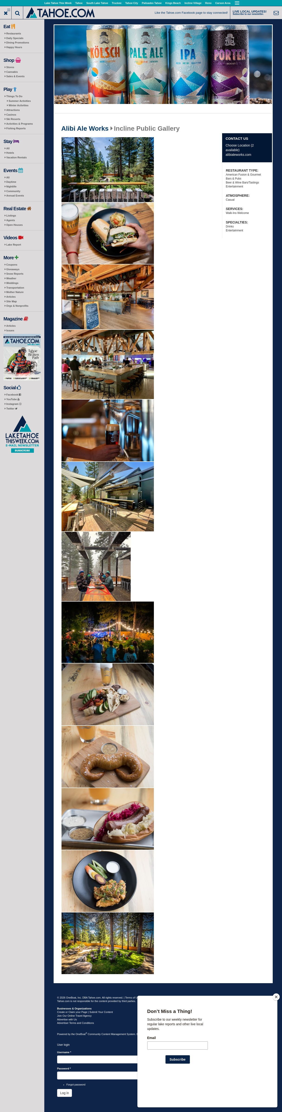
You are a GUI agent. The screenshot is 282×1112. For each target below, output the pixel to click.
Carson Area (222, 3)
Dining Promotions (17, 42)
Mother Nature (15, 292)
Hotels (10, 152)
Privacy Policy (150, 997)
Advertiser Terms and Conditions (75, 1023)
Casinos (11, 114)
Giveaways (12, 269)
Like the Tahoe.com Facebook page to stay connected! (191, 12)
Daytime (11, 181)
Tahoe (79, 3)
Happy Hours (14, 47)
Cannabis (12, 71)
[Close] (276, 1026)
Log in (64, 1093)
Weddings (12, 283)
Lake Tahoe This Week (57, 3)
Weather (11, 278)
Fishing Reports (16, 128)
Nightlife (11, 186)
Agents (10, 220)
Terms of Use (132, 997)
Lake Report (13, 244)
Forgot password (75, 1084)
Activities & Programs (19, 123)
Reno (208, 3)
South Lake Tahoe (97, 3)
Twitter (11, 408)
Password (64, 1068)
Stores (10, 67)
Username (64, 1052)
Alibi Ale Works (85, 128)
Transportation (15, 287)
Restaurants (13, 33)
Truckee (117, 3)
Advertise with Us (67, 1019)
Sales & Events (15, 76)
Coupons (11, 264)
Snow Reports (14, 273)
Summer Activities (20, 101)
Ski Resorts (13, 119)
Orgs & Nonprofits (17, 305)
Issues (10, 330)
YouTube (12, 399)
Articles (11, 296)
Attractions (13, 110)
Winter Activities (19, 105)
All (8, 148)
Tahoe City (131, 3)
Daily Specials (14, 38)
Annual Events (15, 195)
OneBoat (81, 1034)
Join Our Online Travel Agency (74, 1015)
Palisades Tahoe (152, 3)
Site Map (11, 301)
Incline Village (193, 3)
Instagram (13, 404)
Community (13, 191)
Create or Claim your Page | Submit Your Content (85, 1012)
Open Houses (14, 224)
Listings (11, 215)
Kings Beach (173, 3)
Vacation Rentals (16, 157)
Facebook (13, 394)
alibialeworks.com (238, 154)
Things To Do (14, 96)
